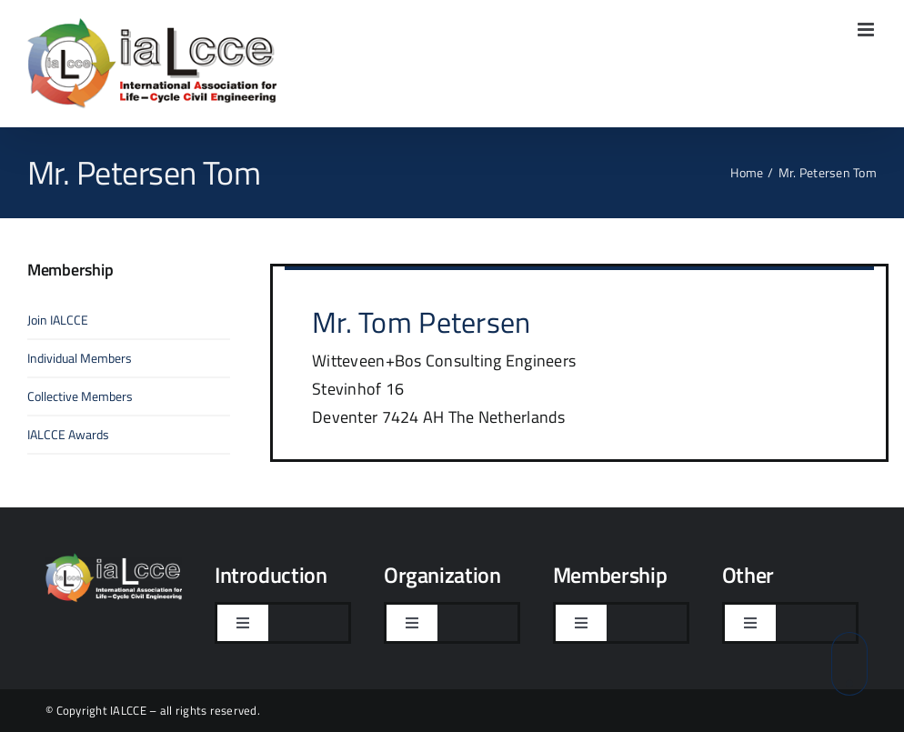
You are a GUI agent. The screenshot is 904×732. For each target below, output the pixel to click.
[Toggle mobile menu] (867, 29)
